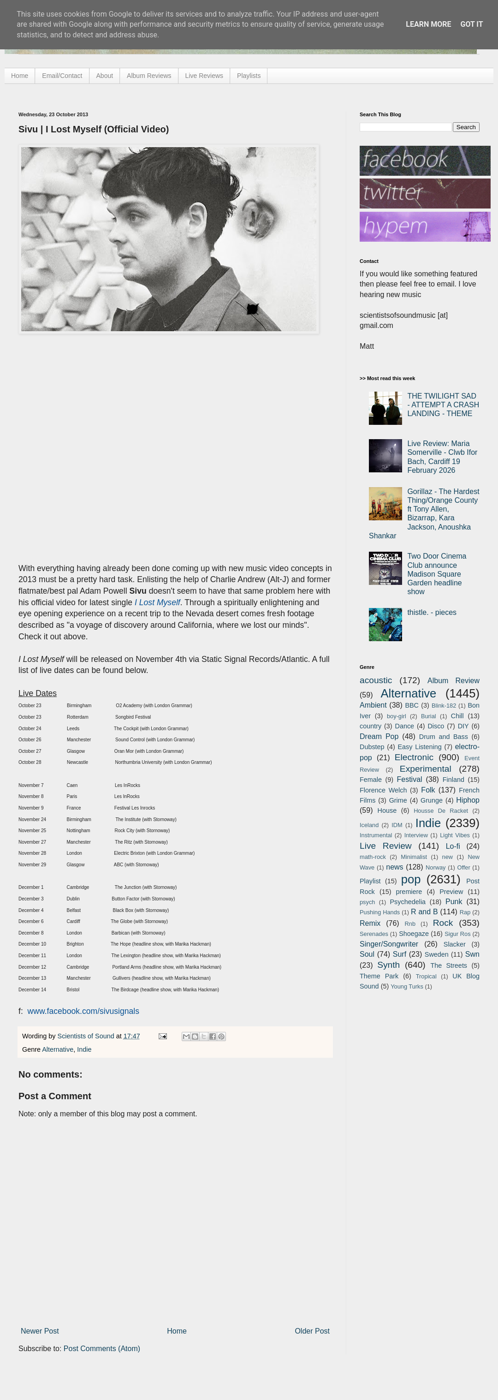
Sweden (437, 954)
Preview (451, 891)
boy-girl (396, 716)
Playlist (370, 881)
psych (367, 902)
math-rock (373, 856)
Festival (409, 779)
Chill (457, 716)
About (104, 75)
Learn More (428, 24)
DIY (463, 726)
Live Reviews (204, 75)
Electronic (414, 757)
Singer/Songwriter (389, 944)
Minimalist (414, 856)
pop (411, 879)
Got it (471, 24)
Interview (416, 835)
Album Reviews (149, 75)
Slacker (455, 944)
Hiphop (468, 800)
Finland (453, 779)
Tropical (426, 976)
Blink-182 (444, 705)
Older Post (312, 1331)
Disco (435, 726)
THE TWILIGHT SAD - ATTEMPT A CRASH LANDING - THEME (443, 404)
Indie (84, 1049)
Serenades (374, 933)
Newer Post (40, 1331)
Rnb (410, 923)
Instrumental (376, 835)
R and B (424, 912)
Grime (398, 800)
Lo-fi (453, 846)
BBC (412, 705)
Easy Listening (420, 747)
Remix (370, 923)
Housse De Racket (441, 810)
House (387, 810)
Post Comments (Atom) (102, 1348)
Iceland (369, 825)
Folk (428, 790)
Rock (443, 923)
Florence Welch (383, 790)
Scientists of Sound (87, 1036)
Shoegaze (414, 933)
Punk (453, 902)
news (394, 867)
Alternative (57, 1049)
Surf (399, 954)
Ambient (373, 705)
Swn (472, 954)
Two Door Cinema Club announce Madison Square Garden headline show (436, 574)
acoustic (376, 680)
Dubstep (372, 747)
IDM (396, 825)
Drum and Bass (443, 736)
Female (371, 779)
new (447, 856)
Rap (465, 912)
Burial (428, 716)
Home (19, 75)
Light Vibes (455, 835)
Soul (367, 954)
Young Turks (407, 986)
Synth (388, 965)
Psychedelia (408, 902)
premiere (409, 891)
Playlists (249, 75)
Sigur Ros (457, 933)
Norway (435, 867)
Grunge (432, 800)
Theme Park (379, 976)
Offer (463, 867)
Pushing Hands (380, 912)
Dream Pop (379, 736)
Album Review (453, 681)
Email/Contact (62, 75)
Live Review (386, 846)
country (370, 726)
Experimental (425, 769)
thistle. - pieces (431, 612)
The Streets (448, 965)
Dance (404, 726)
